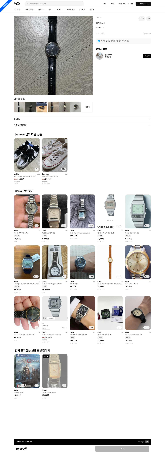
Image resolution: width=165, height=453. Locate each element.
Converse (45, 174)
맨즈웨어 (17, 10)
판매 (112, 4)
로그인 (130, 4)
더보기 (87, 107)
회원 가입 (122, 4)
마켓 (104, 4)
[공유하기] (149, 19)
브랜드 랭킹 (71, 10)
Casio (98, 17)
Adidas (16, 174)
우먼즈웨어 (29, 10)
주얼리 (102, 33)
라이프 (41, 10)
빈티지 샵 (82, 10)
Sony (16, 390)
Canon (44, 390)
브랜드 (60, 10)
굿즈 (50, 10)
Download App (143, 4)
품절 (122, 448)
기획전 (91, 10)
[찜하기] (141, 18)
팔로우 (147, 56)
